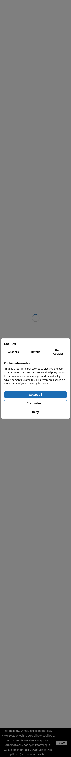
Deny (35, 412)
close (62, 742)
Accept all (35, 394)
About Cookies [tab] (58, 351)
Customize (35, 403)
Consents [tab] (12, 352)
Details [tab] (35, 352)
